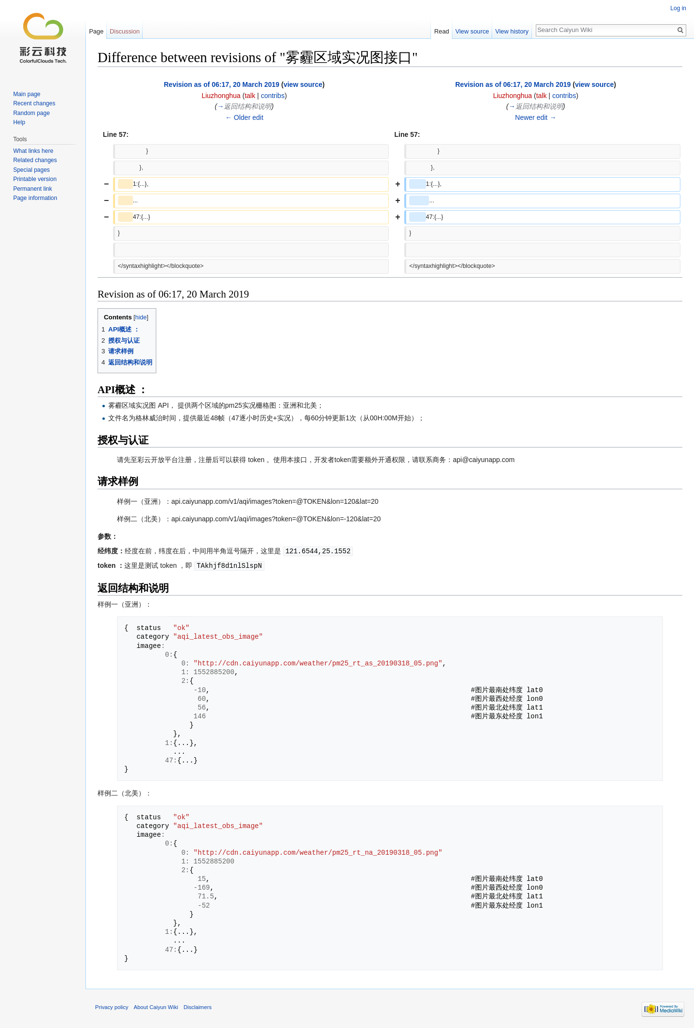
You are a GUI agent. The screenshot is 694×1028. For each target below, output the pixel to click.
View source (472, 31)
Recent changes (34, 103)
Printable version (34, 179)
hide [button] (141, 317)
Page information (35, 198)
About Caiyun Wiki (156, 1006)
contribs (272, 95)
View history (512, 31)
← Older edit (244, 117)
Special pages (31, 169)
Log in (678, 8)
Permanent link (32, 188)
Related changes (35, 160)
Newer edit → (535, 117)
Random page (31, 113)
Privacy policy (111, 1006)
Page (96, 31)
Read (441, 31)
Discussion (125, 31)
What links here (33, 151)
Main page (26, 94)
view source (302, 84)
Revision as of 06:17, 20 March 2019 (221, 84)
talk (250, 95)
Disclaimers (197, 1006)
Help (19, 122)
